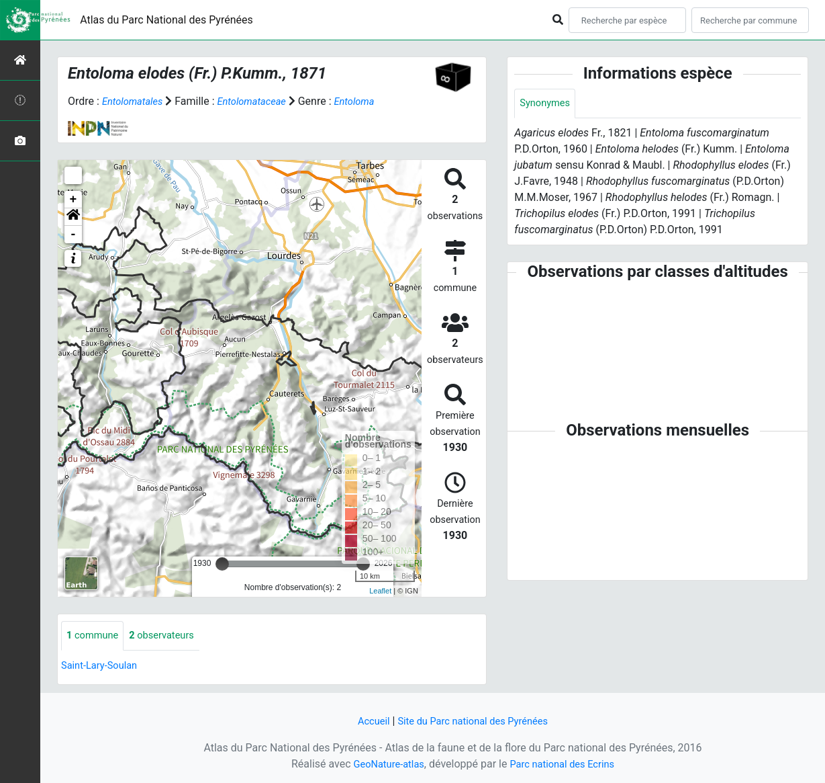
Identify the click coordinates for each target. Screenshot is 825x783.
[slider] (222, 564)
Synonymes (547, 103)
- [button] (73, 234)
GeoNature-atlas (384, 763)
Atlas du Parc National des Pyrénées (166, 19)
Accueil (366, 720)
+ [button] (73, 200)
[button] (73, 217)
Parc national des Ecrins (565, 763)
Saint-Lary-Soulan (102, 666)
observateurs (169, 636)
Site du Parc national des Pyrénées (474, 720)
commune (95, 636)
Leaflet (380, 591)
